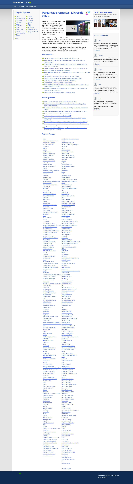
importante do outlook (49, 441)
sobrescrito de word (67, 360)
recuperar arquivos (67, 331)
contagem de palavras (49, 276)
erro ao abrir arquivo (49, 348)
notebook (64, 236)
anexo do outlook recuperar (51, 170)
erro (44, 344)
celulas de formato (48, 236)
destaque (46, 311)
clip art (45, 252)
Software (18, 26)
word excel (65, 454)
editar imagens (47, 333)
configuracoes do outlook (50, 263)
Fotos (29, 26)
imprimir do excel (48, 452)
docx (44, 326)
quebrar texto (66, 320)
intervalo (64, 159)
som (63, 362)
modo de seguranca (67, 210)
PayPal (18, 31)
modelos (64, 208)
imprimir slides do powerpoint (70, 144)
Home (15, 6)
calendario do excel (49, 223)
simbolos (64, 359)
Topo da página (66, 468)
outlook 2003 (65, 254)
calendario (46, 221)
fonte (44, 384)
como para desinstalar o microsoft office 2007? (57, 116)
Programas (31, 27)
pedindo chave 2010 (67, 287)
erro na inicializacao (49, 349)
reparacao (65, 338)
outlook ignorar (66, 260)
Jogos (17, 27)
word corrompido (67, 448)
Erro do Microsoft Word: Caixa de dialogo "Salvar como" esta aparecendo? (65, 68)
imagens (45, 435)
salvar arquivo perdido (68, 346)
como (44, 260)
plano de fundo (66, 296)
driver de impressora (49, 327)
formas (45, 390)
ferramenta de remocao (50, 379)
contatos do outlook (49, 278)
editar (45, 331)
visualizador (65, 432)
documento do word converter (52, 324)
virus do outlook (66, 430)
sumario (64, 375)
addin (45, 148)
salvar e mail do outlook (68, 348)
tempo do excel (66, 408)
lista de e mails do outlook (69, 181)
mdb (63, 197)
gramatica (46, 412)
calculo (45, 219)
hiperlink (45, 421)
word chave (65, 446)
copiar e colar (47, 289)
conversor (46, 282)
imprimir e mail (47, 456)
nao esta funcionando (68, 223)
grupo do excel (47, 417)
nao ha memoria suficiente (69, 225)
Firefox (30, 33)
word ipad (65, 456)
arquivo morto (47, 183)
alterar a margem (48, 155)
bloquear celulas (48, 208)
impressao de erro (48, 446)
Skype (18, 35)
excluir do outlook (48, 366)
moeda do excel (66, 212)
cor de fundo (47, 294)
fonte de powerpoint (49, 386)
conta (44, 271)
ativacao (45, 197)
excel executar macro (49, 359)
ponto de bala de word (68, 300)
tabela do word (66, 388)
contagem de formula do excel (52, 274)
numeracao (65, 238)
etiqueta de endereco (49, 355)
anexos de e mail (48, 172)
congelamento (47, 269)
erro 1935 (46, 346)
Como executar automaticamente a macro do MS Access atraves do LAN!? (65, 111)
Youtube (30, 18)
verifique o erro (66, 424)
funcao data (46, 401)
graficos (45, 410)
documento (46, 320)
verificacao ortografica (68, 423)
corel (44, 298)
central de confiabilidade (50, 238)
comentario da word (49, 256)
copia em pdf (47, 285)
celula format (47, 234)
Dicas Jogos (19, 29)
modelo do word (66, 207)
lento (63, 174)
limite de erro (66, 177)
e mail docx (46, 329)
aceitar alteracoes (48, 144)
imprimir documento (49, 454)
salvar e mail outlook (68, 349)
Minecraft (19, 22)
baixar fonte (46, 203)
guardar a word (47, 419)
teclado (64, 406)
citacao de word (47, 249)
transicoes (65, 417)
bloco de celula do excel (50, 205)
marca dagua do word (68, 196)
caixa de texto (47, 218)
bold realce (46, 210)
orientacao (65, 251)
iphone (64, 161)
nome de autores (67, 230)
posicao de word (66, 304)
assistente (46, 190)
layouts (64, 168)
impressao (46, 445)
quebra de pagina (67, 316)
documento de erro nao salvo (51, 322)
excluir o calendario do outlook (52, 368)
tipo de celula (66, 413)
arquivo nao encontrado (50, 185)
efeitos (45, 335)
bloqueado (46, 207)
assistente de (47, 192)
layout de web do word (68, 166)
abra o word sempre (49, 142)
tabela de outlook (67, 381)
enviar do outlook (48, 340)
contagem (46, 272)
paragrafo (64, 278)
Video (17, 24)
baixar (45, 201)
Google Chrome (32, 29)
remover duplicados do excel (70, 337)
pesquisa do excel (67, 294)
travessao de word (67, 419)
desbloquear (47, 307)
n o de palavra (66, 216)
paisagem (64, 269)
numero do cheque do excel (70, 243)
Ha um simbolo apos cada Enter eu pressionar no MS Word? (61, 76)
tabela (63, 377)
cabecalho (46, 214)
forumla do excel (48, 395)
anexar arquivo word (49, 166)
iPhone (30, 22)
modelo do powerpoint (68, 205)
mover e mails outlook (68, 214)
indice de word (66, 150)
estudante (46, 353)
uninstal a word (66, 421)
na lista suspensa (67, 219)
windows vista (66, 435)
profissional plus (66, 311)
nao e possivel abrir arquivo (70, 221)
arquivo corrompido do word (51, 181)
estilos (45, 351)
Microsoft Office (32, 6)
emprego (45, 338)
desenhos (46, 309)
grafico (45, 406)
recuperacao (65, 329)
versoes (64, 426)
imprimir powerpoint (68, 142)
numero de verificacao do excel (71, 241)
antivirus (45, 175)
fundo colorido (47, 403)
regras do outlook (67, 335)
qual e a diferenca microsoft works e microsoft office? (59, 92)
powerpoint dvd (66, 305)
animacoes (46, 174)
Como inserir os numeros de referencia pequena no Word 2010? (63, 78)
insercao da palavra (67, 152)
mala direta (65, 192)
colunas (45, 254)
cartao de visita (47, 229)
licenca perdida (66, 175)
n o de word (65, 218)
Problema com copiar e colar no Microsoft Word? (58, 82)
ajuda (45, 150)
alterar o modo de (48, 159)
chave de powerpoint (49, 241)
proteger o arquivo (67, 313)
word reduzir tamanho (68, 459)
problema (64, 309)
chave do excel (47, 243)
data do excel (47, 304)
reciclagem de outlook (68, 327)
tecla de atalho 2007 (67, 404)
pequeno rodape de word (69, 289)
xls (62, 461)
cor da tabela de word (49, 293)
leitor (63, 172)
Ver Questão (97, 50)
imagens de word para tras (51, 437)
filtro (44, 382)
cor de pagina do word (49, 296)
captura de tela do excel (50, 227)
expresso (45, 375)
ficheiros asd (47, 381)
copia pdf (46, 287)
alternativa (46, 163)
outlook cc (64, 256)
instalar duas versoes (68, 155)
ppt (63, 307)
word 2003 (65, 439)
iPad (29, 24)
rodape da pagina (67, 340)
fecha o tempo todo (49, 377)
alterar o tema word (49, 161)
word (63, 437)
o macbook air (66, 245)
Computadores (20, 18)
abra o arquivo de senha (50, 141)
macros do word (66, 186)
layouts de (65, 170)
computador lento (48, 261)
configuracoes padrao (49, 265)
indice (63, 148)
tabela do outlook (67, 386)
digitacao (46, 315)
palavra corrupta (66, 276)
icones (45, 426)
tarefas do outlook (67, 403)
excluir (45, 362)
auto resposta (47, 199)
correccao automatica (49, 300)
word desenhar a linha (68, 452)
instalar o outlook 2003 (68, 157)
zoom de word (66, 463)
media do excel (66, 199)
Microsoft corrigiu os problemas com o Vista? (57, 70)
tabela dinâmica (66, 382)
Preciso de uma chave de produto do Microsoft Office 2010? (61, 58)
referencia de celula (67, 333)
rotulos (64, 342)
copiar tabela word (48, 291)
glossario (45, 404)
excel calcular (47, 357)
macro (63, 183)
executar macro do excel (50, 370)
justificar (64, 163)
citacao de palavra (48, 247)
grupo (45, 415)
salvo (63, 351)
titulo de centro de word (69, 415)
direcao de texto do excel (50, 316)
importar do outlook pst (50, 443)
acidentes (46, 146)
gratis (45, 413)
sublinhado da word (67, 370)
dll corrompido (47, 318)
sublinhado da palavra (68, 368)
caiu (44, 216)
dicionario (46, 313)
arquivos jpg (46, 186)
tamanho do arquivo (67, 395)
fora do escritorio (48, 388)
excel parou (46, 360)
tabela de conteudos (68, 379)
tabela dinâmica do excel (69, 384)
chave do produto (48, 245)
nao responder (66, 229)
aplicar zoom (47, 177)
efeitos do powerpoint (49, 337)
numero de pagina (67, 240)
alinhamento (47, 152)
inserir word (65, 153)
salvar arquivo (66, 344)
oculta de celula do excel (69, 247)
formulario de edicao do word (52, 393)
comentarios (46, 258)
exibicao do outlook (48, 373)
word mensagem (66, 457)
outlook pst (65, 261)
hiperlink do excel (48, 423)
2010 (44, 139)
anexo (45, 168)
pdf (63, 285)
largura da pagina (67, 164)
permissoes (65, 293)
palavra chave (66, 274)
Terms (103, 474)
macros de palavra (67, 185)
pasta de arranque (67, 282)
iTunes (30, 16)
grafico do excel (47, 408)
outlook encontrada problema (70, 258)
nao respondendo (67, 227)
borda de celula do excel (50, 212)
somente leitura (66, 364)
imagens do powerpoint (50, 439)
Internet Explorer (33, 31)
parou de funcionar (67, 280)
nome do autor (66, 232)
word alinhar (65, 441)
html (44, 424)
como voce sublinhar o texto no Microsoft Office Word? (60, 80)
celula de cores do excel (50, 232)
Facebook (19, 20)
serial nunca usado (67, 353)
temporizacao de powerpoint (70, 410)
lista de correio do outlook (69, 179)
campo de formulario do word (52, 225)
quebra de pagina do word (69, 318)
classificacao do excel (49, 251)
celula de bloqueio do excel (51, 230)
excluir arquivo (47, 364)
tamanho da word (67, 390)
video (63, 428)
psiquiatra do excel (67, 315)
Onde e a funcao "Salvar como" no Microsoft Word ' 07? (60, 102)
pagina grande (66, 267)
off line (64, 249)
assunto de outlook (48, 196)
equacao (45, 342)
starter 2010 (65, 366)
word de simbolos (67, 450)
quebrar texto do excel (68, 326)
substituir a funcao (67, 371)
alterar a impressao (49, 153)
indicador (64, 146)
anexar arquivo (47, 164)
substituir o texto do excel (69, 373)
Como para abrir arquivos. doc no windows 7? (57, 114)
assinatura (46, 188)
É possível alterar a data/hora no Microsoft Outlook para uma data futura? (65, 122)
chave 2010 (46, 240)
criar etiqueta (47, 302)
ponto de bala (66, 298)
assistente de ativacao (49, 194)
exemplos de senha (49, 371)
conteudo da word (48, 280)
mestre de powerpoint (68, 203)
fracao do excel (47, 397)
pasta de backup (66, 283)
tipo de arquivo (66, 412)
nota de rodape (66, 234)
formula (45, 392)
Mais (17, 38)
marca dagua (65, 194)
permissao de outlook (68, 291)
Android (30, 20)
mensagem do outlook (68, 201)
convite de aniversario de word (52, 283)
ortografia (64, 252)
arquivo (45, 179)
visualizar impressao (68, 434)
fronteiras (46, 399)
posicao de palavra (67, 302)
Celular (18, 16)
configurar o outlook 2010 (50, 267)
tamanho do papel (67, 397)
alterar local (46, 157)
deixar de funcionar (49, 305)
